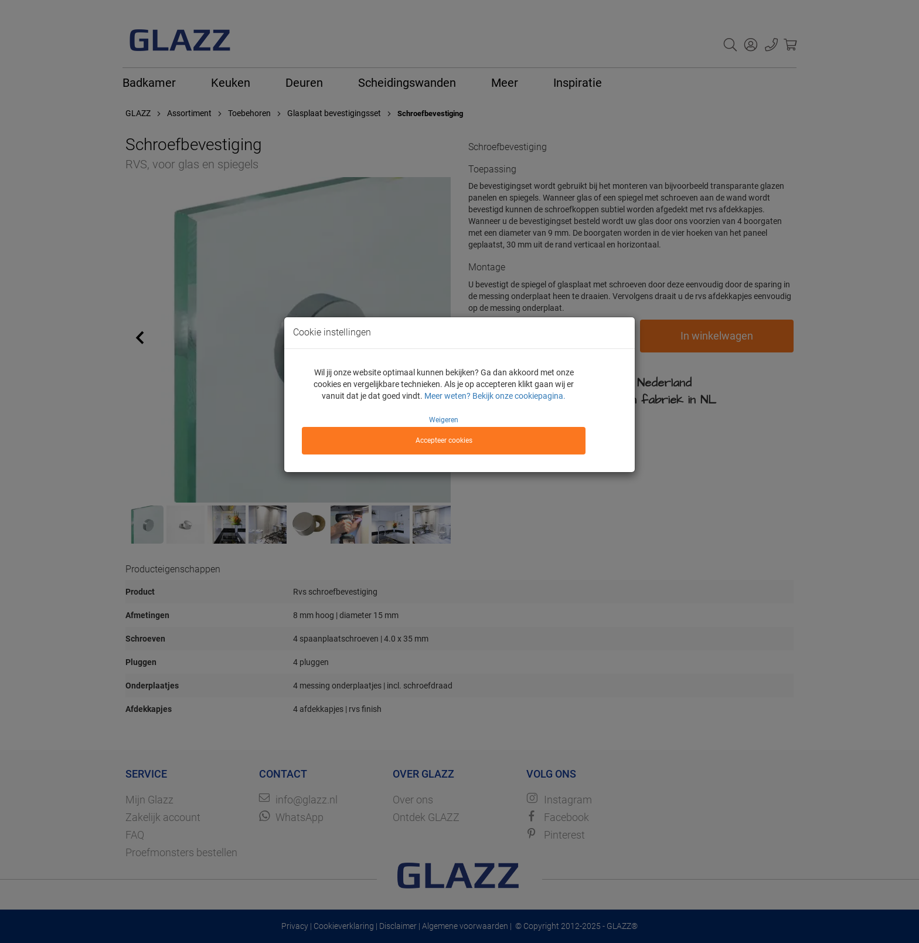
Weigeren (443, 420)
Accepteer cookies (444, 440)
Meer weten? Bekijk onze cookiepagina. (495, 396)
